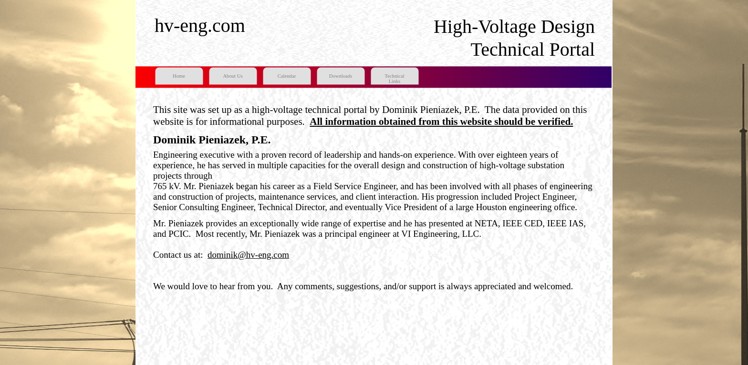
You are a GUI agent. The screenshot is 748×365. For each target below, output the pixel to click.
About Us (232, 76)
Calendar (287, 76)
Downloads (341, 76)
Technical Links (394, 78)
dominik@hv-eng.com (248, 255)
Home (179, 76)
